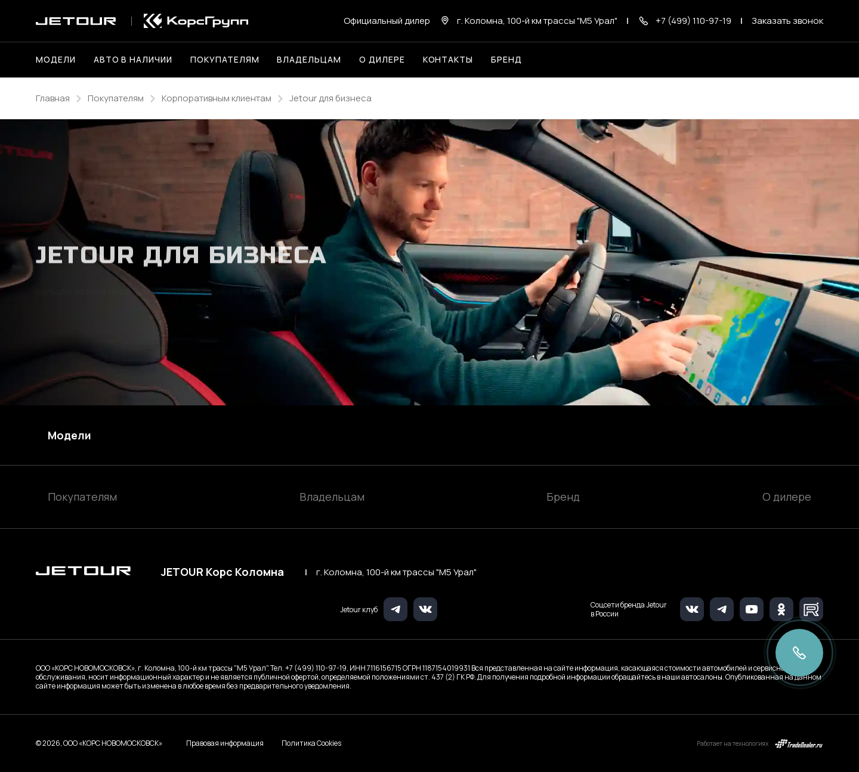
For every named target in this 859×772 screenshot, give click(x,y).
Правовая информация (225, 743)
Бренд (563, 496)
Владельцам (331, 496)
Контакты (448, 59)
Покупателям (82, 496)
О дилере (382, 59)
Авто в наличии (133, 59)
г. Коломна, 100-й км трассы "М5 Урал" (396, 572)
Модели (69, 435)
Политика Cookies (311, 743)
